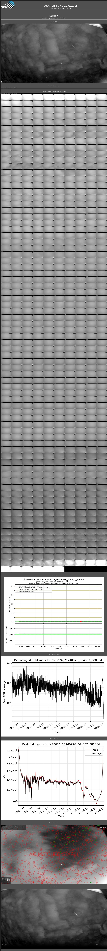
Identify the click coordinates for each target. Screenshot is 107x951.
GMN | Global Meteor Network (61, 6)
